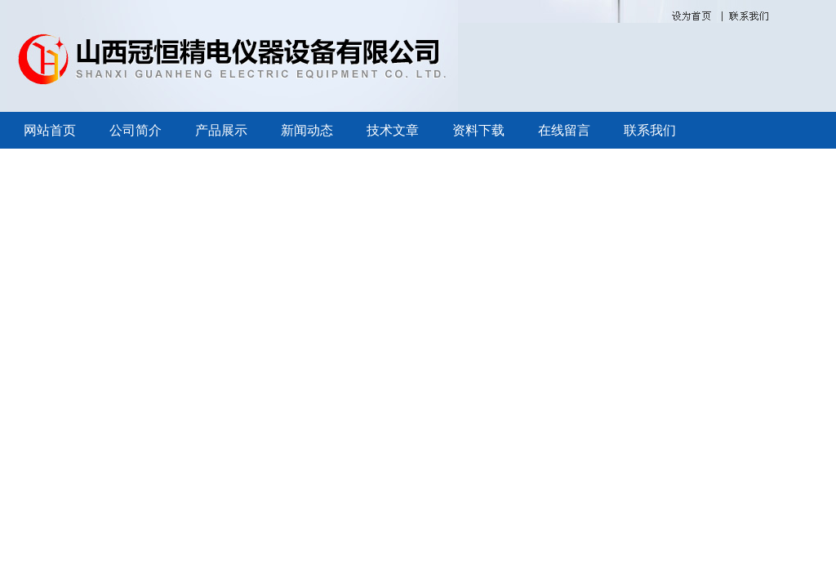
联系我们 (650, 130)
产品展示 (221, 130)
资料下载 (478, 130)
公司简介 (135, 130)
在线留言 (564, 130)
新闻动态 (307, 130)
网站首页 (50, 130)
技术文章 (393, 130)
